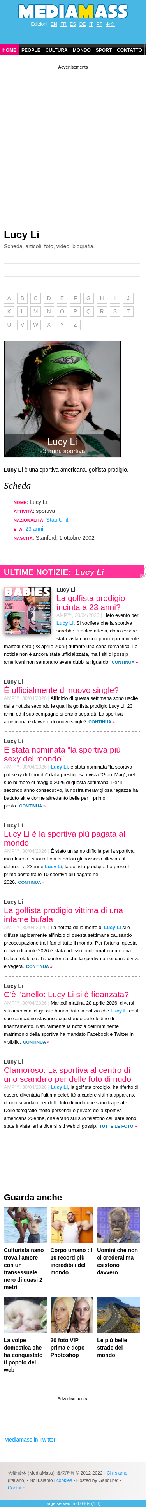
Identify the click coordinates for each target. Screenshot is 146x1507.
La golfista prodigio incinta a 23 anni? (90, 602)
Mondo (82, 50)
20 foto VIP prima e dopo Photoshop (68, 1347)
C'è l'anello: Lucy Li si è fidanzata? (66, 994)
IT (91, 24)
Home (9, 50)
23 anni (34, 529)
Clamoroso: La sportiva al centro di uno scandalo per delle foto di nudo (67, 1074)
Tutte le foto (116, 1126)
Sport (104, 50)
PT (99, 24)
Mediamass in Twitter (29, 1439)
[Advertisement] (73, 144)
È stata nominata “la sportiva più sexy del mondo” (62, 754)
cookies (64, 1480)
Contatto (129, 50)
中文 (110, 24)
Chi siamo (117, 1473)
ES (73, 24)
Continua (123, 662)
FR (63, 24)
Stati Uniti (58, 520)
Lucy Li (21, 234)
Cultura (57, 50)
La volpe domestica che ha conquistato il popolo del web (23, 1355)
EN (54, 24)
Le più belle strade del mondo (112, 1347)
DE (82, 24)
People (30, 50)
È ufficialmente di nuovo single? (61, 689)
